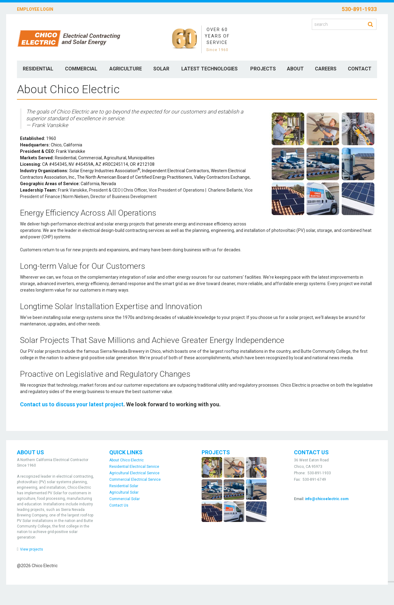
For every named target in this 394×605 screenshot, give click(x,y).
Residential (38, 69)
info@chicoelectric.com (326, 499)
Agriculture (125, 69)
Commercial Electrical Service (135, 479)
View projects (31, 549)
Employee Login (35, 9)
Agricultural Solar (124, 492)
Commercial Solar (124, 499)
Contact (360, 69)
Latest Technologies (209, 69)
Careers (325, 69)
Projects (263, 69)
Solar (161, 69)
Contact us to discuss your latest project (71, 404)
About (295, 69)
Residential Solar (123, 486)
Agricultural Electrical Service (134, 473)
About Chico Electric (126, 460)
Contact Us (118, 505)
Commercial (81, 69)
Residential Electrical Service (134, 466)
